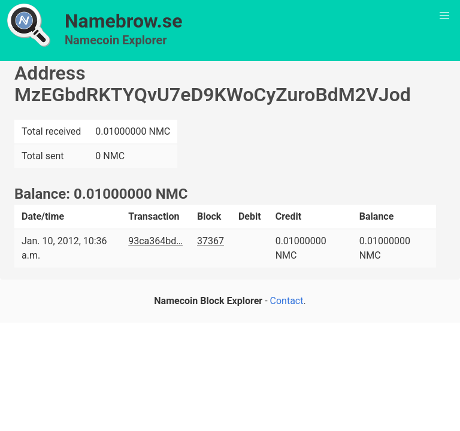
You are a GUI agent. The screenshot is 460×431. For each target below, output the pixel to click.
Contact (287, 300)
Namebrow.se (124, 21)
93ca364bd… (155, 241)
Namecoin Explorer (116, 40)
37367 (210, 241)
